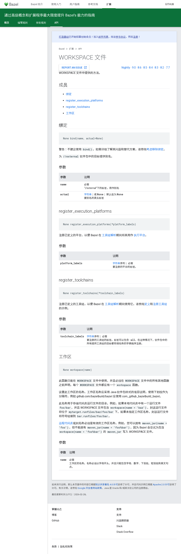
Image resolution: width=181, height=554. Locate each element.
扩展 (71, 48)
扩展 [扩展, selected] (108, 4)
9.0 (134, 67)
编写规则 (23, 22)
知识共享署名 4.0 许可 (106, 484)
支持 (118, 514)
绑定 (69, 94)
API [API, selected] (56, 22)
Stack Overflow (124, 531)
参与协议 (121, 36)
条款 (54, 546)
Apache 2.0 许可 (161, 484)
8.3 (156, 67)
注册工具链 (160, 304)
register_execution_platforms (84, 100)
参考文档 (93, 4)
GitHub (169, 4)
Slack (119, 526)
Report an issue (74, 67)
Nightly (125, 67)
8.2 (162, 67)
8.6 (139, 67)
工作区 (70, 113)
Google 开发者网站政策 (90, 488)
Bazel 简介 (37, 4)
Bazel (62, 48)
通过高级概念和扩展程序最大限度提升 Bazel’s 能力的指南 (49, 15)
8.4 (151, 67)
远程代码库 (66, 423)
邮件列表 (103, 36)
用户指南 (75, 4)
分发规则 (41, 22)
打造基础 (64, 36)
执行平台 (139, 235)
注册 (135, 36)
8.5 (145, 67)
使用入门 (56, 4)
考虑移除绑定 (155, 149)
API (80, 48)
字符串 (88, 194)
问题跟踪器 (122, 520)
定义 (147, 304)
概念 (6, 22)
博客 (54, 514)
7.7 (168, 67)
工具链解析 (109, 235)
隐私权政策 (66, 546)
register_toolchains (78, 107)
